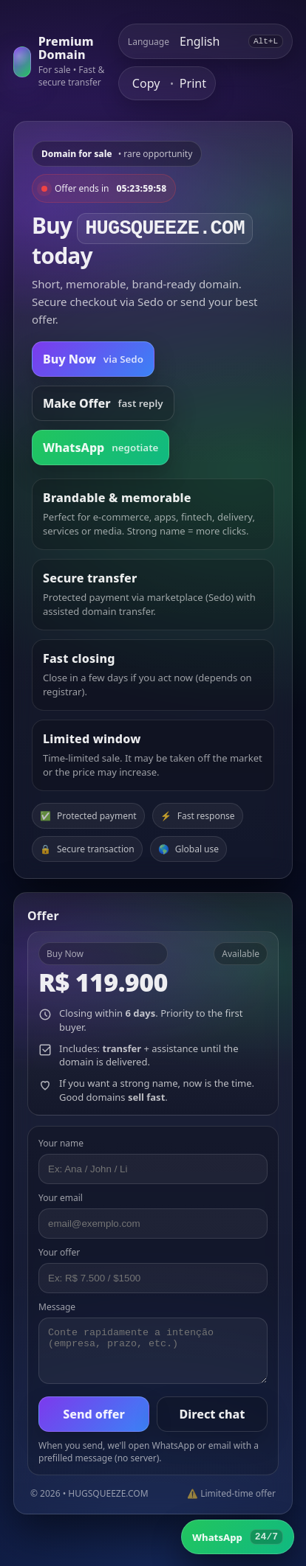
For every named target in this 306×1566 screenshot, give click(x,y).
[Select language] (208, 41)
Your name (61, 1143)
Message (56, 1307)
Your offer (59, 1252)
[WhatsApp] (237, 1537)
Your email (60, 1197)
